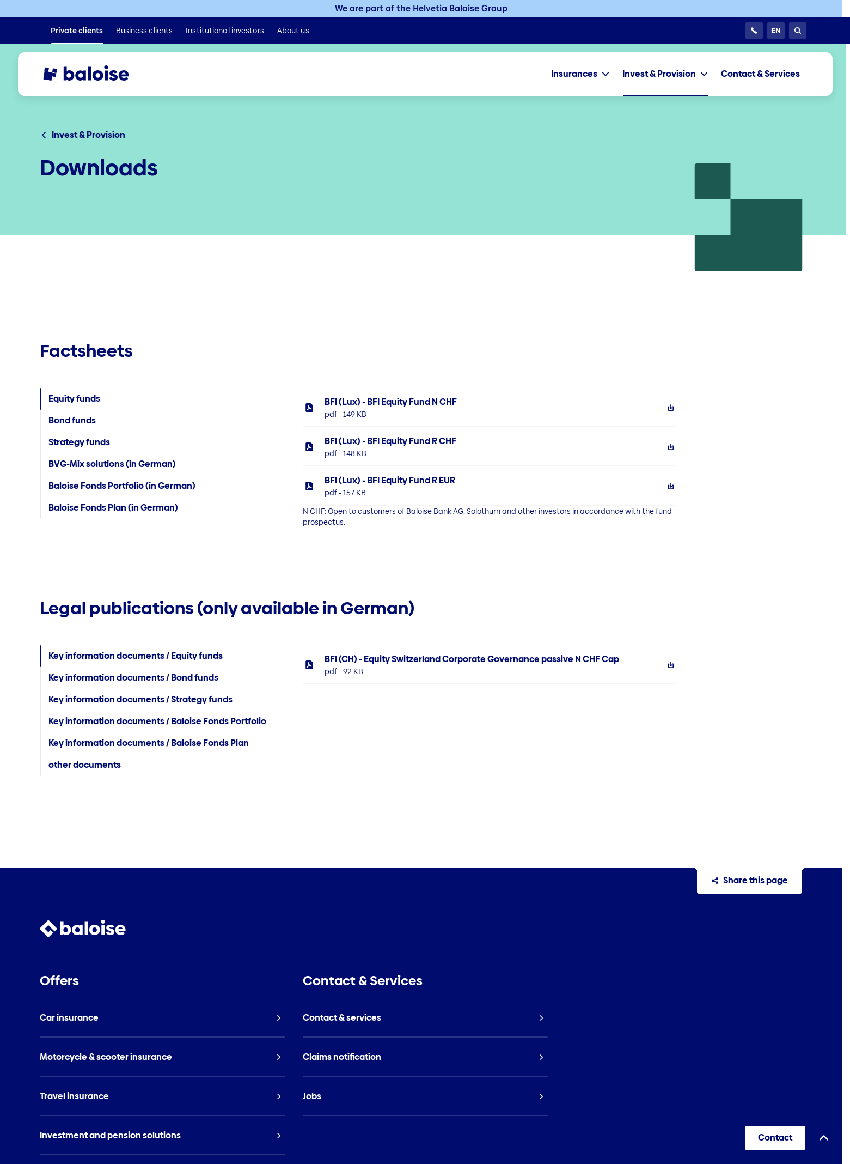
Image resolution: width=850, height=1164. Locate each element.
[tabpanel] (552, 458)
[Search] (797, 30)
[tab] (580, 74)
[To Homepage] (96, 74)
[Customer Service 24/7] (754, 30)
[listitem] (76, 30)
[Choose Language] (776, 30)
